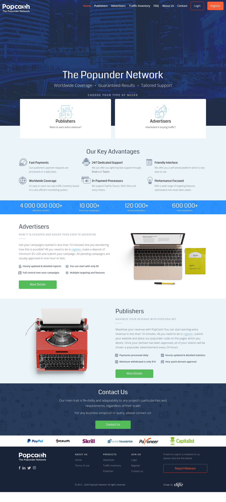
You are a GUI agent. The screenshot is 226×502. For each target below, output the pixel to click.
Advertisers (118, 6)
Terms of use (82, 475)
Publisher (108, 481)
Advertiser (108, 469)
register (76, 259)
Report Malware (185, 478)
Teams (106, 181)
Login (197, 6)
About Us (168, 6)
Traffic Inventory (139, 6)
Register (215, 6)
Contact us (137, 481)
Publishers (101, 6)
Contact (182, 6)
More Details (38, 294)
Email (94, 181)
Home (78, 469)
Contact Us (113, 434)
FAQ (156, 6)
